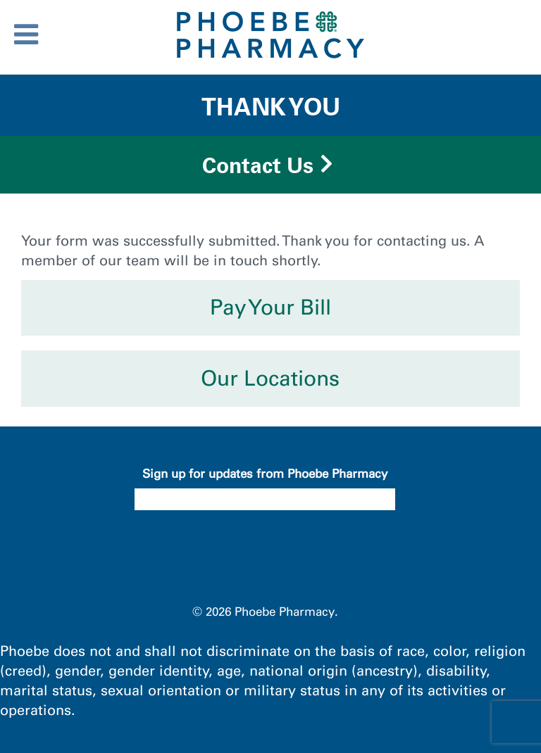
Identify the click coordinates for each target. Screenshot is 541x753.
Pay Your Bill (270, 307)
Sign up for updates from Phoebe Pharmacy (264, 474)
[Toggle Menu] (26, 34)
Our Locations (270, 378)
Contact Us (257, 165)
